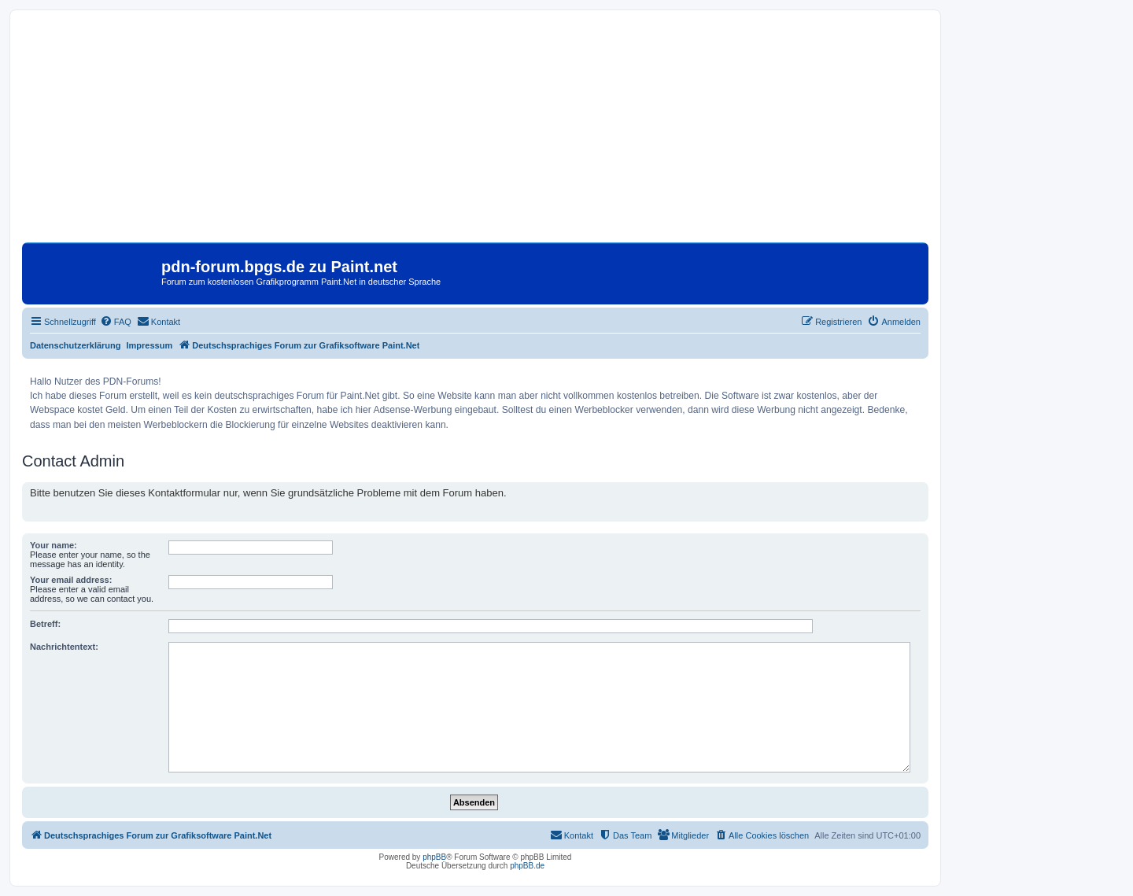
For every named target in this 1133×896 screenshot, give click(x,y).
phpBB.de (527, 865)
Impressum (150, 345)
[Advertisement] (475, 132)
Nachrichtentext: (64, 646)
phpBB (434, 857)
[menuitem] (115, 321)
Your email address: (71, 579)
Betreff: (45, 624)
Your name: (53, 545)
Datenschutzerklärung (75, 345)
